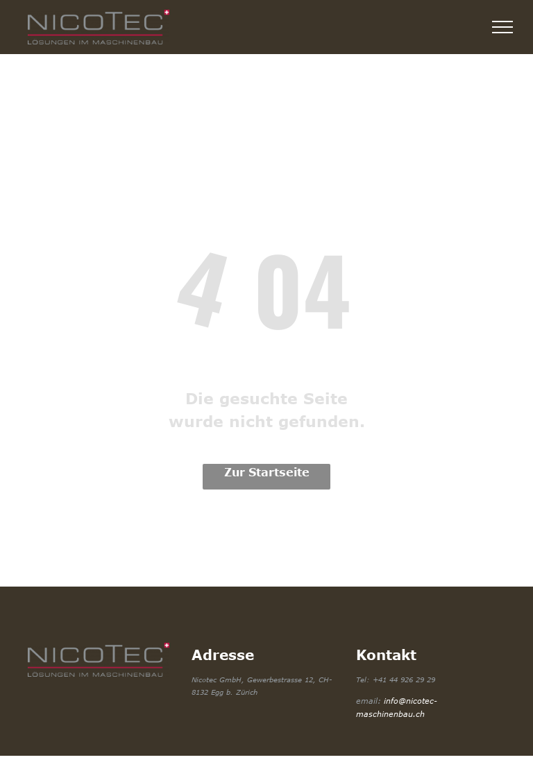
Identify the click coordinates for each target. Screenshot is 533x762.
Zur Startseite (267, 472)
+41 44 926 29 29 (404, 679)
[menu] (502, 27)
